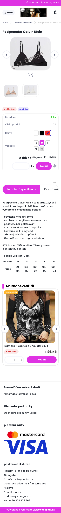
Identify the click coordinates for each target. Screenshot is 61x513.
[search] (55, 12)
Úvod (5, 22)
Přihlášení (33, 2)
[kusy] (21, 166)
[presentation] (6, 54)
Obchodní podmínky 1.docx (20, 412)
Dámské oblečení (23, 22)
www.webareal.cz (44, 509)
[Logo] (33, 12)
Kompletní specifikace (21, 189)
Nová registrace (51, 2)
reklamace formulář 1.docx (20, 394)
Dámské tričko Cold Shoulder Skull (26, 346)
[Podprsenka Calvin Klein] (30, 53)
